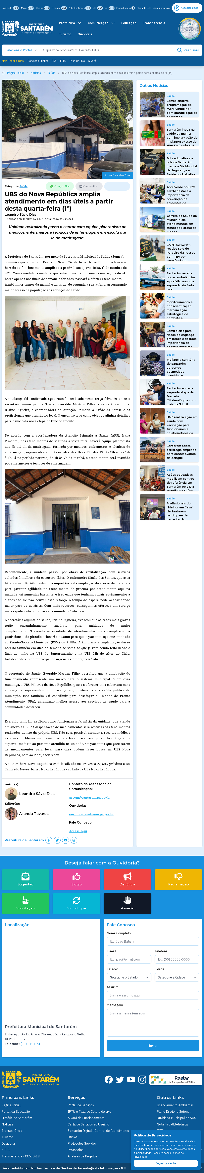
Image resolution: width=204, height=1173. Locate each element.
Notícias (38, 73)
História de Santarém (17, 1118)
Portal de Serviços (81, 1105)
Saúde (54, 73)
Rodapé (59, 8)
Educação (128, 23)
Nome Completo (119, 933)
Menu (27, 8)
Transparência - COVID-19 (21, 1156)
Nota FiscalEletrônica (172, 1124)
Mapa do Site (144, 7)
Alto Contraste (80, 8)
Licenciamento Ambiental (175, 1105)
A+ (98, 8)
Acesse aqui (78, 831)
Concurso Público (38, 61)
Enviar (153, 1045)
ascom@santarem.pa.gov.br (90, 797)
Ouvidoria (85, 34)
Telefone (161, 951)
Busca (43, 8)
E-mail (111, 951)
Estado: (112, 969)
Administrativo (161, 7)
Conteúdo (10, 8)
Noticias (7, 1124)
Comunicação (101, 23)
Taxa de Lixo (77, 61)
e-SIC (6, 1150)
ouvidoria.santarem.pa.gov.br (91, 814)
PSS (54, 61)
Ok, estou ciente (166, 1163)
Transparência (154, 23)
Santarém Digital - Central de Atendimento (98, 1131)
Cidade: (160, 969)
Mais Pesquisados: (13, 61)
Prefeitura (70, 23)
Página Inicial (15, 73)
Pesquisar (188, 50)
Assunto (113, 987)
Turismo (65, 34)
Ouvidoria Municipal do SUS (176, 1118)
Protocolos (75, 1150)
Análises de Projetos (82, 1156)
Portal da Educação (16, 1111)
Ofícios (72, 1137)
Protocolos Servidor (82, 1143)
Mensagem (115, 1005)
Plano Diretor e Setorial (173, 1111)
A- (110, 8)
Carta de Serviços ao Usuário (88, 1124)
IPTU (63, 61)
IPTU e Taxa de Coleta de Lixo (89, 1111)
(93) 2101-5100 (33, 1044)
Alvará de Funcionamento (86, 1118)
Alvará (92, 61)
